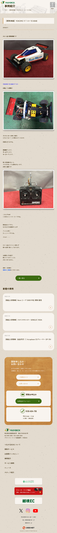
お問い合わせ (23, 384)
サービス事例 (9, 463)
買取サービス (9, 449)
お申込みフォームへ (24, 401)
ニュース (8, 467)
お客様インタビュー (12, 454)
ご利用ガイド (23, 377)
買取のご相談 (6, 270)
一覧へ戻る (21, 278)
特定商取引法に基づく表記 (28, 517)
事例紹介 (8, 458)
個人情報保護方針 (28, 520)
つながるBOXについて (12, 444)
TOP (6, 10)
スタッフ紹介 (9, 472)
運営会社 (27, 523)
